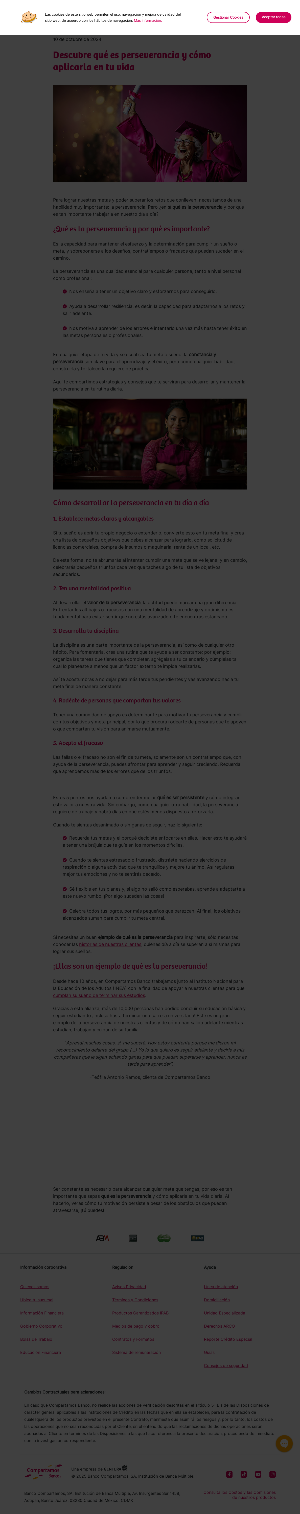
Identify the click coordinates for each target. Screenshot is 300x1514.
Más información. (148, 20)
